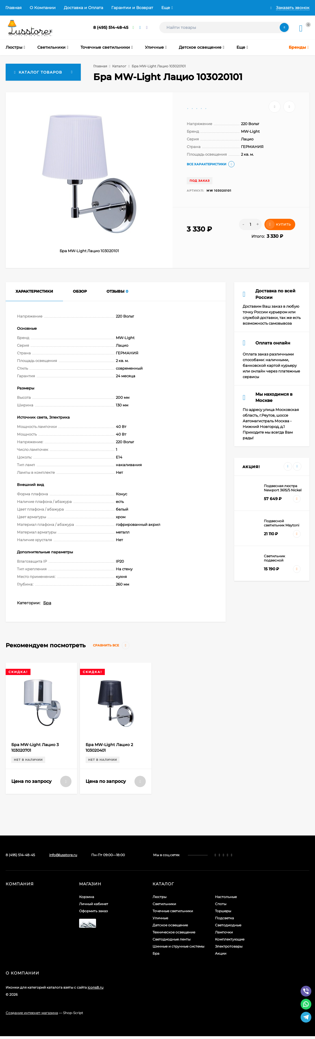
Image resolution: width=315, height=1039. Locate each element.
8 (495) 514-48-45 (110, 27)
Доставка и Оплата (83, 7)
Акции (220, 953)
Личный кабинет (93, 904)
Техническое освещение (174, 932)
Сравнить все (111, 645)
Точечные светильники (173, 911)
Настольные (226, 897)
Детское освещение (170, 925)
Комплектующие (229, 939)
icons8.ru (95, 987)
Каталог (119, 66)
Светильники (164, 904)
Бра (47, 602)
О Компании (43, 7)
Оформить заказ (93, 911)
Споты (220, 904)
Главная (13, 7)
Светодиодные (228, 925)
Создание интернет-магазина (32, 1013)
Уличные (160, 918)
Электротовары (228, 946)
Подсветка (224, 918)
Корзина (86, 897)
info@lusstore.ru (63, 855)
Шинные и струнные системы (178, 946)
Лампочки (224, 932)
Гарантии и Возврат (132, 7)
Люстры (159, 897)
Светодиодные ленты (171, 939)
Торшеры (223, 911)
